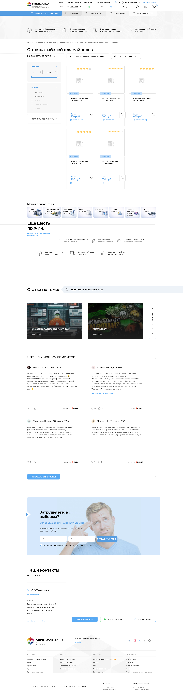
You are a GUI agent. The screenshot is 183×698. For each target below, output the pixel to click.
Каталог (39, 43)
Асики (29, 662)
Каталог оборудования (36, 659)
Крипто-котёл (32, 669)
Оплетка (115, 43)
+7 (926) (129, 2)
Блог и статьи (98, 672)
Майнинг (96, 662)
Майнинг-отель (66, 662)
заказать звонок (149, 2)
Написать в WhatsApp (100, 7)
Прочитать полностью (103, 393)
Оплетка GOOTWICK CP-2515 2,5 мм (142, 100)
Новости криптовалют (104, 659)
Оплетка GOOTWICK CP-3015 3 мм (111, 100)
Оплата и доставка (74, 2)
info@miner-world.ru (36, 621)
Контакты (129, 662)
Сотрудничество (132, 666)
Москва (78, 642)
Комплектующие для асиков (57, 43)
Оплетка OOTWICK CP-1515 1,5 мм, (110, 162)
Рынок (95, 666)
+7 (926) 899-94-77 (108, 687)
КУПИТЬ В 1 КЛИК (77, 120)
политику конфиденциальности (78, 545)
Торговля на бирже (68, 666)
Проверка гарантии (103, 2)
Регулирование (99, 669)
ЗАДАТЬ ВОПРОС (84, 619)
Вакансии (130, 669)
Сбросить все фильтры (43, 119)
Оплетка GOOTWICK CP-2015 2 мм (79, 162)
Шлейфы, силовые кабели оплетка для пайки (90, 43)
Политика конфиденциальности (139, 672)
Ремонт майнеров (67, 659)
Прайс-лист (31, 666)
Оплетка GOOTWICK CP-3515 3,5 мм (79, 100)
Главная (30, 43)
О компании (88, 2)
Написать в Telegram (122, 7)
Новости (62, 2)
